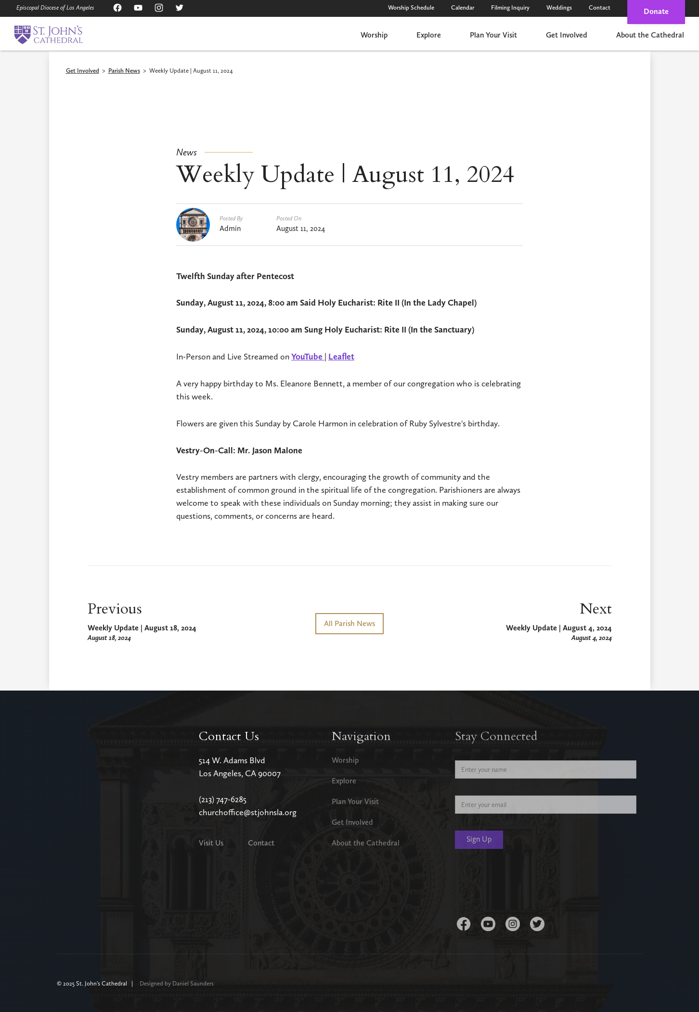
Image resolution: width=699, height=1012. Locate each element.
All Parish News (349, 623)
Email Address (476, 788)
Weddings (559, 7)
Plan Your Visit (493, 34)
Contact (599, 7)
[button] (374, 36)
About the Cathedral (650, 34)
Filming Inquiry (510, 7)
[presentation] (528, 884)
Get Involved (566, 34)
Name (464, 752)
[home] (48, 35)
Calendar (462, 7)
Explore (428, 34)
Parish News (124, 71)
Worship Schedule (411, 7)
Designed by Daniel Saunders (177, 983)
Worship (374, 34)
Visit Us (211, 842)
